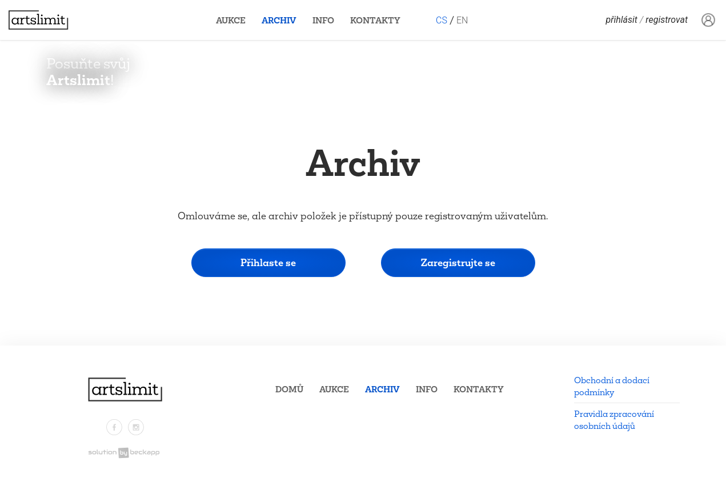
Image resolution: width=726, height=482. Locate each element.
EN (462, 20)
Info (323, 20)
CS (441, 20)
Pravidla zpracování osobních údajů (614, 419)
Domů (289, 389)
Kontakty (375, 20)
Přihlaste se (268, 262)
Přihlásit (621, 20)
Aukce (231, 20)
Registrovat (666, 20)
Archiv (279, 20)
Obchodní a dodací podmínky (611, 386)
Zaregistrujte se (458, 262)
